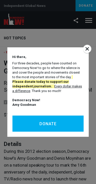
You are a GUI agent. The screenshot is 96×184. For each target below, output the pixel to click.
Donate (48, 123)
